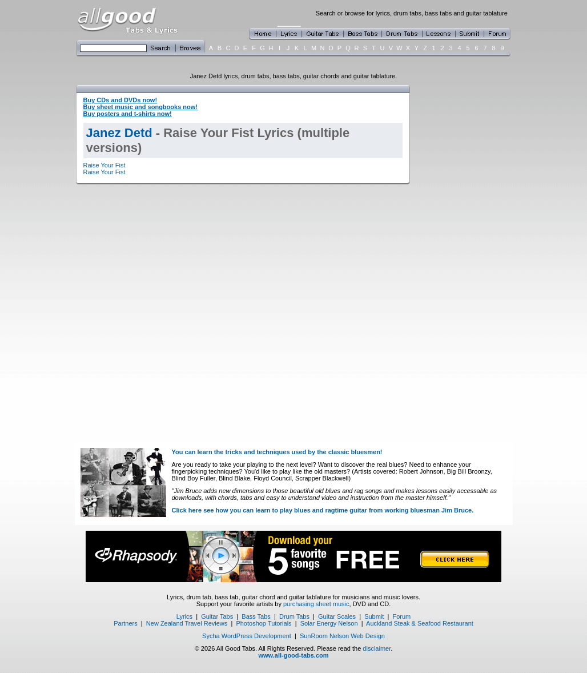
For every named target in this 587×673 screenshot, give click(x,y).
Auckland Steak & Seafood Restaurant (419, 623)
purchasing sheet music (316, 603)
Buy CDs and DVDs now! (120, 100)
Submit (374, 616)
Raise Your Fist (104, 165)
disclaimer (377, 648)
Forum (402, 616)
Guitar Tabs (217, 616)
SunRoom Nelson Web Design (342, 635)
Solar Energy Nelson (329, 623)
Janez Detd (119, 133)
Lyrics (184, 616)
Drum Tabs (294, 616)
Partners (126, 623)
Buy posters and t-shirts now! (127, 113)
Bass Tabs (256, 616)
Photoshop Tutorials (263, 623)
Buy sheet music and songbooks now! (140, 106)
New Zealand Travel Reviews (186, 623)
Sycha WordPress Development (246, 635)
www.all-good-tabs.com (293, 655)
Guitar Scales (337, 616)
